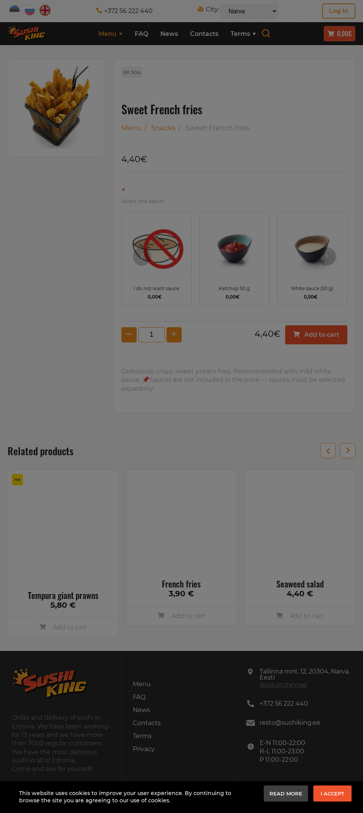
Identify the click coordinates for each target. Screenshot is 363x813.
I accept (332, 793)
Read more (285, 793)
